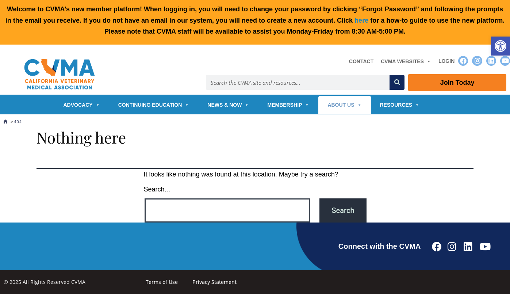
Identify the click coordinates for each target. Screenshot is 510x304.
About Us (344, 105)
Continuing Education (153, 105)
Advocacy (82, 105)
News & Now (228, 105)
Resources (400, 105)
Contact (361, 61)
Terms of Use (162, 281)
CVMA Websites (406, 61)
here (361, 20)
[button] (500, 46)
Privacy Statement (214, 281)
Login (446, 61)
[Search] (397, 82)
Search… (157, 189)
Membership (288, 105)
